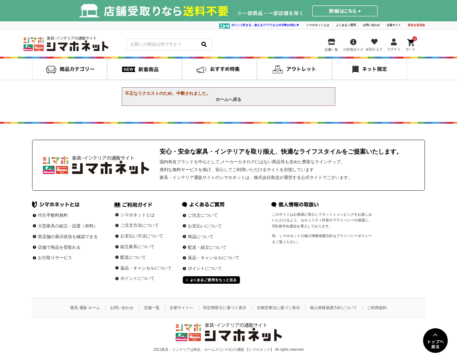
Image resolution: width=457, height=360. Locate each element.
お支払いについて (205, 225)
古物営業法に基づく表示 (278, 307)
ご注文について (203, 215)
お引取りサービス (55, 257)
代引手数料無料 (53, 215)
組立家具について (137, 246)
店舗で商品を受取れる (59, 247)
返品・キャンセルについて (146, 268)
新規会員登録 (416, 25)
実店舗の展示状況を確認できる (68, 236)
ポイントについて (137, 278)
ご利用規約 (377, 307)
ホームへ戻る (228, 99)
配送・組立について (207, 247)
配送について (133, 257)
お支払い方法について (141, 235)
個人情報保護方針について (333, 307)
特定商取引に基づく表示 (224, 307)
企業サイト (394, 25)
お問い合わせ (371, 25)
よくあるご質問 (346, 25)
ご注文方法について (139, 225)
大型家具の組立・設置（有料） (68, 225)
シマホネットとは (317, 25)
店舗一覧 (152, 307)
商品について (201, 236)
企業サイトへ (181, 307)
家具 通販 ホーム (85, 307)
